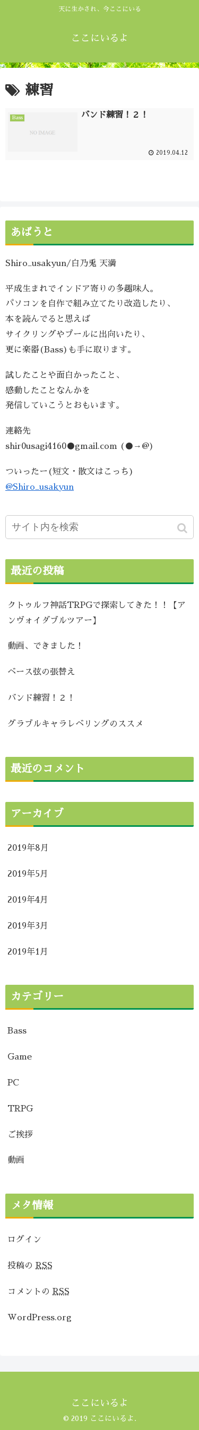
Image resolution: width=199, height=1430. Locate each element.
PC (13, 1083)
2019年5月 (27, 874)
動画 (15, 1160)
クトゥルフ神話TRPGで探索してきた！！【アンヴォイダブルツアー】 (96, 613)
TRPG (20, 1109)
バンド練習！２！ (41, 698)
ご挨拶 (20, 1135)
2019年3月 (27, 926)
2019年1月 (27, 952)
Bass (17, 1031)
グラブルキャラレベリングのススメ (75, 724)
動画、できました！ (45, 646)
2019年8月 (28, 848)
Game (19, 1057)
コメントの (38, 1291)
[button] (183, 528)
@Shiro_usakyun (39, 487)
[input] (99, 527)
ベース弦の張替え (41, 672)
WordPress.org (39, 1317)
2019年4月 (27, 900)
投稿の (30, 1265)
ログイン (24, 1239)
